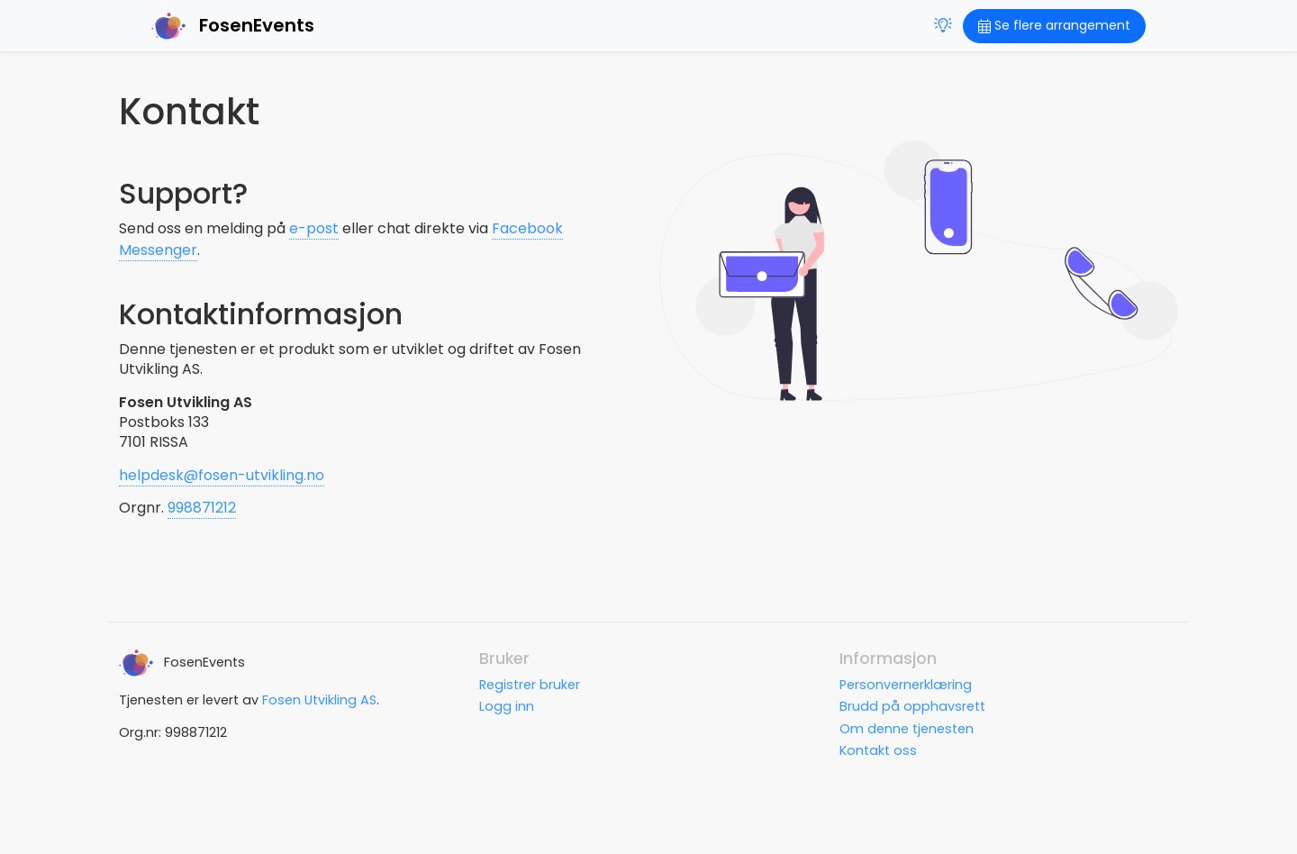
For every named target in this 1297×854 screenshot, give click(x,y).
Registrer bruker (529, 685)
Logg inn (506, 706)
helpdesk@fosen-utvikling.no (221, 475)
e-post (314, 228)
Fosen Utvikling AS (319, 700)
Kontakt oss (878, 750)
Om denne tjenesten (906, 729)
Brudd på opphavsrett (912, 706)
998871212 (202, 507)
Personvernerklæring (905, 685)
